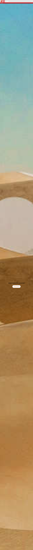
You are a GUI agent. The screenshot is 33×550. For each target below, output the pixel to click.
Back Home (16, 286)
